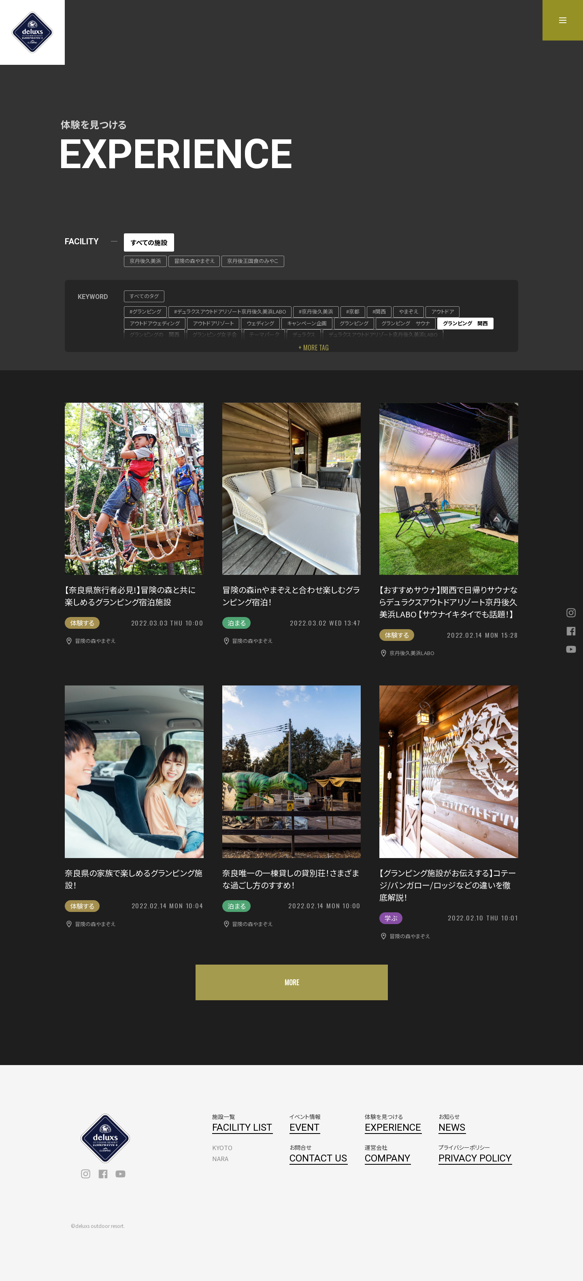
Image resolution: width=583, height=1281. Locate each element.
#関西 (379, 311)
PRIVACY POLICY (474, 1158)
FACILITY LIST (242, 1127)
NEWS (451, 1127)
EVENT (304, 1127)
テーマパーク (264, 334)
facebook (103, 1174)
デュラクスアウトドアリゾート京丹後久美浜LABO (383, 334)
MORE (292, 982)
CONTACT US (318, 1158)
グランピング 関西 (465, 323)
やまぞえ (408, 311)
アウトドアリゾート (213, 323)
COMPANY (387, 1158)
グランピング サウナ (405, 323)
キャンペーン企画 (307, 323)
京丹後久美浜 (145, 261)
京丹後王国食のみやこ (253, 261)
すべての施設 (149, 242)
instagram (86, 1174)
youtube (120, 1174)
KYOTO (222, 1147)
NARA (220, 1158)
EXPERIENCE (393, 1127)
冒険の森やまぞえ (194, 261)
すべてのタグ (144, 296)
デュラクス (303, 334)
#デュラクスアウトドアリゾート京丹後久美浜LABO (230, 311)
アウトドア (442, 311)
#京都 (353, 311)
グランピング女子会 (214, 334)
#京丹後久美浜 (316, 311)
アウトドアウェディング (155, 323)
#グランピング (145, 311)
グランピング (354, 323)
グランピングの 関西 (154, 334)
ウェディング (260, 323)
